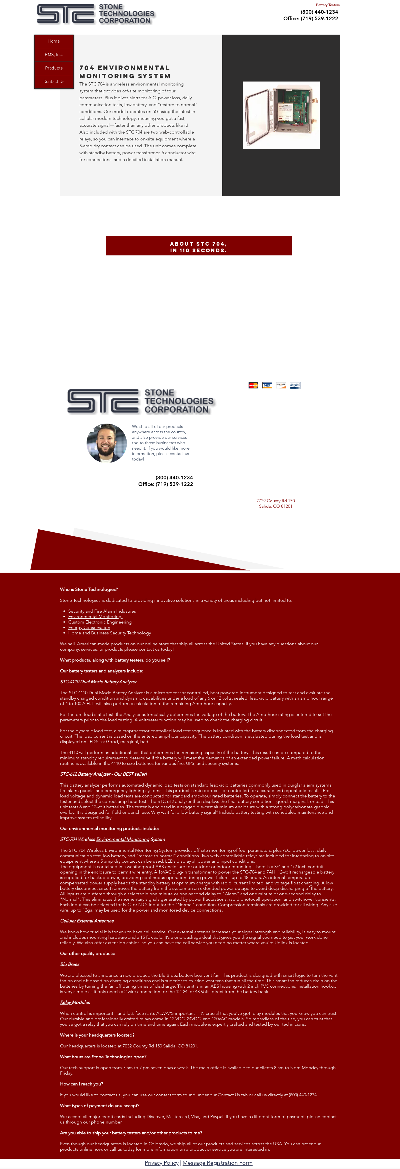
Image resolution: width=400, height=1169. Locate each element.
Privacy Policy (162, 1162)
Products (54, 68)
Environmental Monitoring (122, 839)
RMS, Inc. (54, 55)
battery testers (129, 660)
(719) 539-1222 (319, 18)
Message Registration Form (218, 1162)
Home (54, 41)
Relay (66, 1002)
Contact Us (54, 82)
